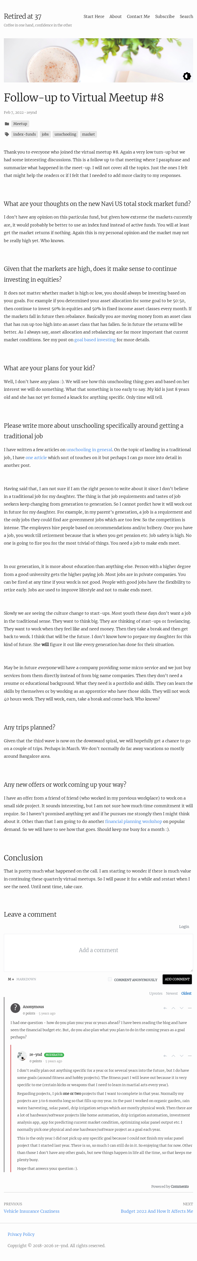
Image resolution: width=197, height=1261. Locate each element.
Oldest (186, 993)
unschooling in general (89, 449)
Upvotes (155, 993)
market (88, 134)
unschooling (65, 134)
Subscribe (165, 16)
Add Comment (177, 979)
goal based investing (95, 339)
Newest (172, 993)
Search (186, 16)
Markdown (22, 979)
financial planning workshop (133, 821)
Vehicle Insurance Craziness (32, 1211)
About (116, 16)
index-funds (24, 134)
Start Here (94, 16)
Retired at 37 (22, 16)
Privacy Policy (21, 1234)
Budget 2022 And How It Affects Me (157, 1211)
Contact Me (138, 16)
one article (36, 457)
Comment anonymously (135, 980)
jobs (45, 134)
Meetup (20, 123)
